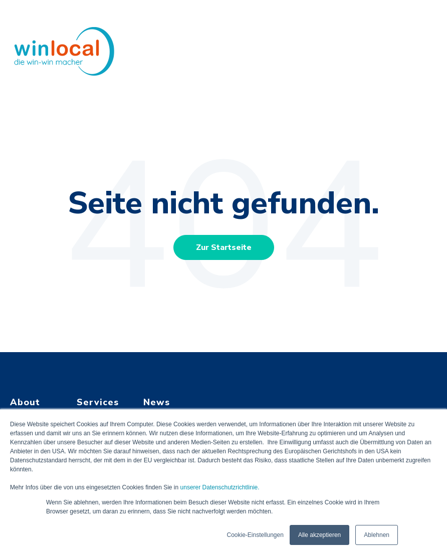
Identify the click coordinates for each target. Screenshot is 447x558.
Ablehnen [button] (376, 534)
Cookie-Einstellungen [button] (255, 534)
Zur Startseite (224, 247)
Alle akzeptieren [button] (319, 534)
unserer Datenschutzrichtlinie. (220, 487)
